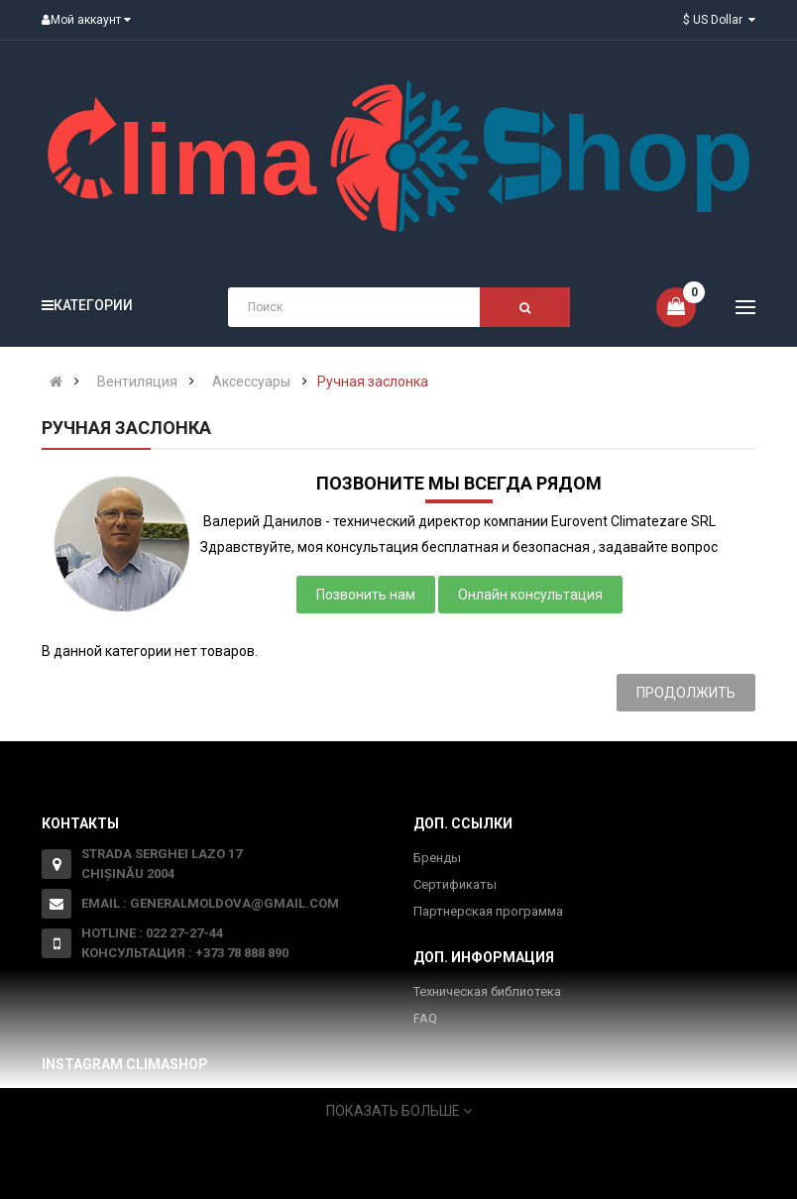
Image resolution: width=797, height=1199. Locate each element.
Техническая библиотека (487, 991)
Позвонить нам (365, 594)
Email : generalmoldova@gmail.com (210, 903)
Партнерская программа (488, 911)
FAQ (425, 1018)
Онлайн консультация (530, 594)
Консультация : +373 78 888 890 (184, 952)
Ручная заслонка (372, 381)
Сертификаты (455, 884)
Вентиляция (137, 381)
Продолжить (686, 693)
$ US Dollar (719, 20)
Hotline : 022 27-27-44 (152, 933)
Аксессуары (251, 381)
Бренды (437, 857)
